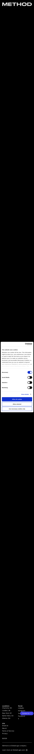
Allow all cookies (17, 399)
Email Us (5, 725)
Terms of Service (8, 731)
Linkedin (21, 708)
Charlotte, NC (7, 708)
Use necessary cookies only (17, 409)
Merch (4, 728)
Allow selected (17, 404)
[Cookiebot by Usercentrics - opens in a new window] (25, 344)
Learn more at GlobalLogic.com (15, 750)
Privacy (5, 733)
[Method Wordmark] (17, 4)
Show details (25, 394)
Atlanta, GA (6, 718)
